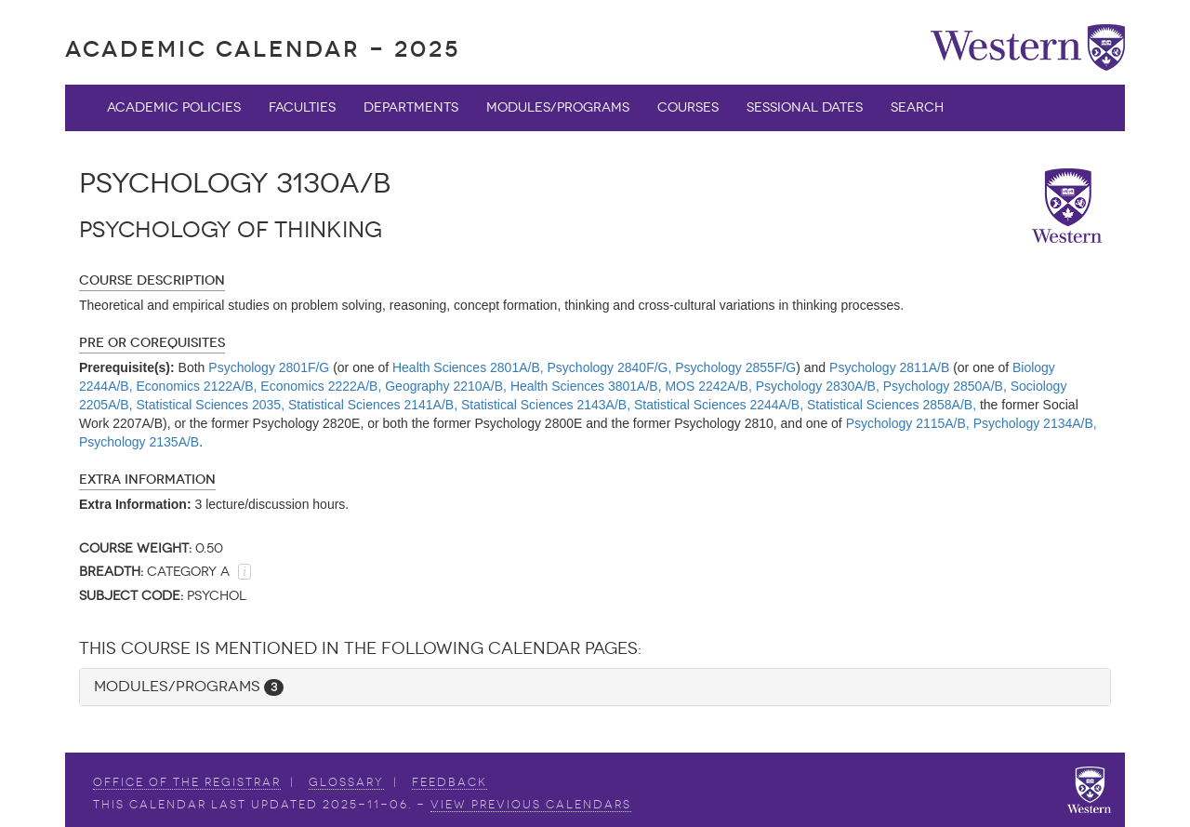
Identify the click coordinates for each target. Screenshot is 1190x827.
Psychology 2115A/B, (908, 423)
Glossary (346, 782)
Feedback (449, 782)
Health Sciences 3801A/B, (586, 386)
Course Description (152, 280)
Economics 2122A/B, (197, 386)
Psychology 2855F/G (735, 367)
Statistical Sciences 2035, (211, 404)
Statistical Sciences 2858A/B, (891, 404)
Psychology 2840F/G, (610, 367)
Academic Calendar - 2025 (262, 48)
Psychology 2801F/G (268, 367)
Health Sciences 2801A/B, (468, 367)
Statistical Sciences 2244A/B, (718, 404)
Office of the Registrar (187, 782)
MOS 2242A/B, (708, 386)
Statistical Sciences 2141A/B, (372, 404)
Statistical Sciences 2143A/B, (545, 404)
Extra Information (147, 479)
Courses (688, 107)
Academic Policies (174, 107)
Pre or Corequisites (152, 343)
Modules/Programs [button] (189, 686)
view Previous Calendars (530, 804)
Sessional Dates (805, 107)
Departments (411, 107)
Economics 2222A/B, (320, 386)
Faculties (302, 107)
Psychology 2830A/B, (817, 386)
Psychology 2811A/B (889, 367)
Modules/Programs (557, 107)
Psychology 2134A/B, (1035, 423)
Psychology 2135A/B (139, 441)
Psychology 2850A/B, (945, 386)
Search (917, 107)
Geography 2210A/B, (446, 386)
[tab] (595, 687)
